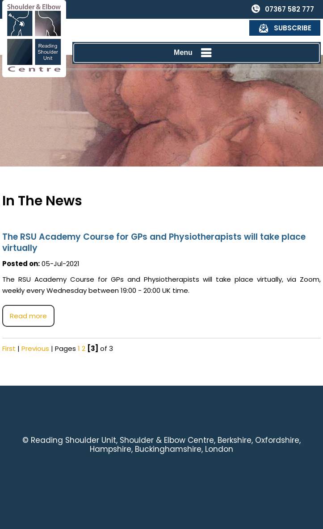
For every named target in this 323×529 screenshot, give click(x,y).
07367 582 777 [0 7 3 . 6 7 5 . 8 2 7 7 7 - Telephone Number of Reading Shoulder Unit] (218, 9)
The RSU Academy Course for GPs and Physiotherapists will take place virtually (154, 242)
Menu (194, 34)
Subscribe (293, 9)
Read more (28, 316)
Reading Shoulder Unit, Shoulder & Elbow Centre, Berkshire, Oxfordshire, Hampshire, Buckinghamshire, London (166, 444)
